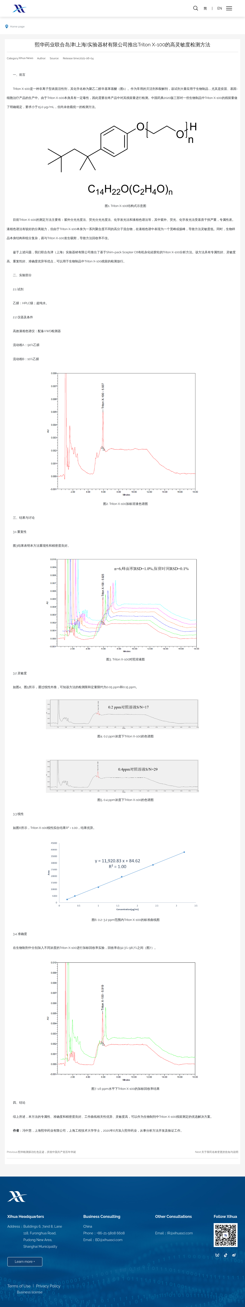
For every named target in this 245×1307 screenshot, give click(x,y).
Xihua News (26, 58)
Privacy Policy (48, 1286)
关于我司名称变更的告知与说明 (219, 1152)
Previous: (12, 1152)
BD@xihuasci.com (108, 1240)
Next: (198, 1152)
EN (219, 8)
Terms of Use (19, 1286)
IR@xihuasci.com (180, 1233)
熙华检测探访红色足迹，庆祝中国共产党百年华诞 (47, 1152)
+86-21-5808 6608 (111, 1233)
